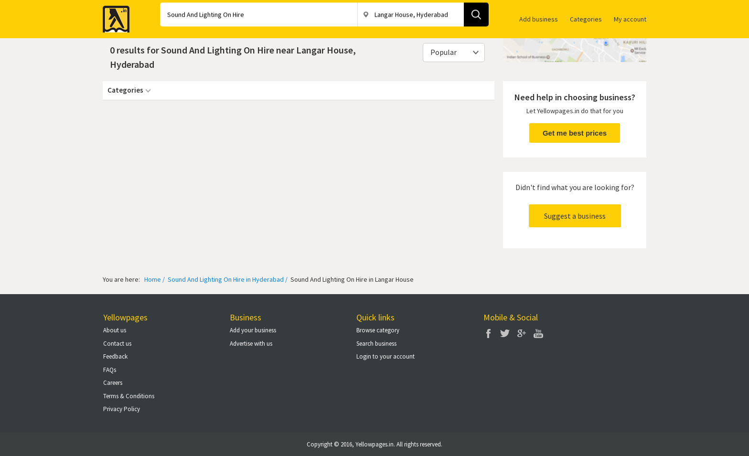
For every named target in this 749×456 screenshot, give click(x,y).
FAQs (109, 370)
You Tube (538, 333)
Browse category (377, 330)
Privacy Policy (121, 409)
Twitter (505, 333)
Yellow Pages (113, 16)
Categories (586, 19)
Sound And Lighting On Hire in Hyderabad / (227, 279)
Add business (538, 19)
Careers (112, 383)
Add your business (253, 330)
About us (114, 330)
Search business (376, 343)
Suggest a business (575, 216)
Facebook (488, 333)
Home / (154, 279)
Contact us (117, 343)
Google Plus (521, 333)
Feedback (115, 356)
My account (630, 19)
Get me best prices (575, 133)
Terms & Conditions (128, 396)
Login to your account (385, 356)
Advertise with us (251, 343)
